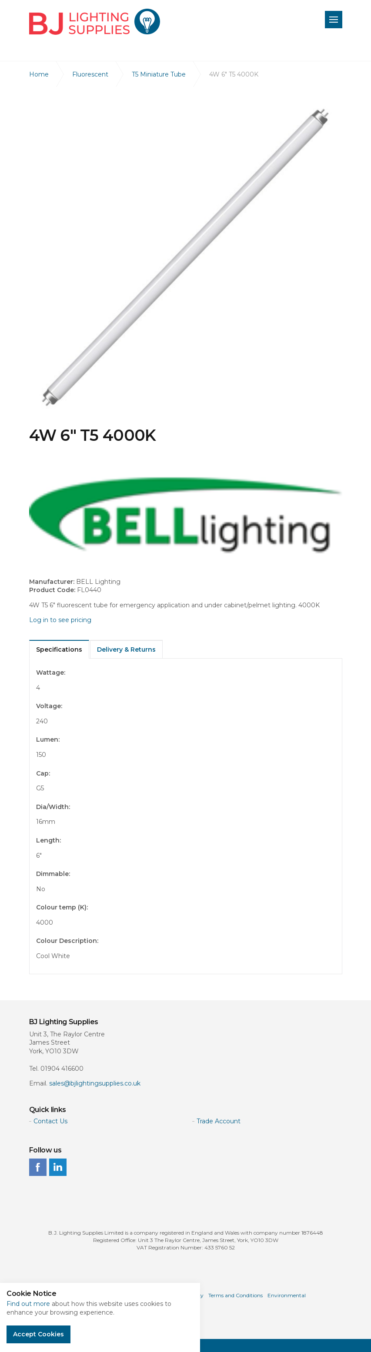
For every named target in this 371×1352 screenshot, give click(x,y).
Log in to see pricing (60, 620)
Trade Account (219, 1121)
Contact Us (50, 1121)
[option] (186, 256)
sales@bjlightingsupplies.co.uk (94, 1083)
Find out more (28, 1304)
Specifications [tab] (59, 649)
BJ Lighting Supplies (94, 22)
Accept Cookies (38, 1334)
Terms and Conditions (235, 1295)
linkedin (58, 1167)
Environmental (286, 1295)
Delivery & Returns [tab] (126, 649)
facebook (38, 1167)
